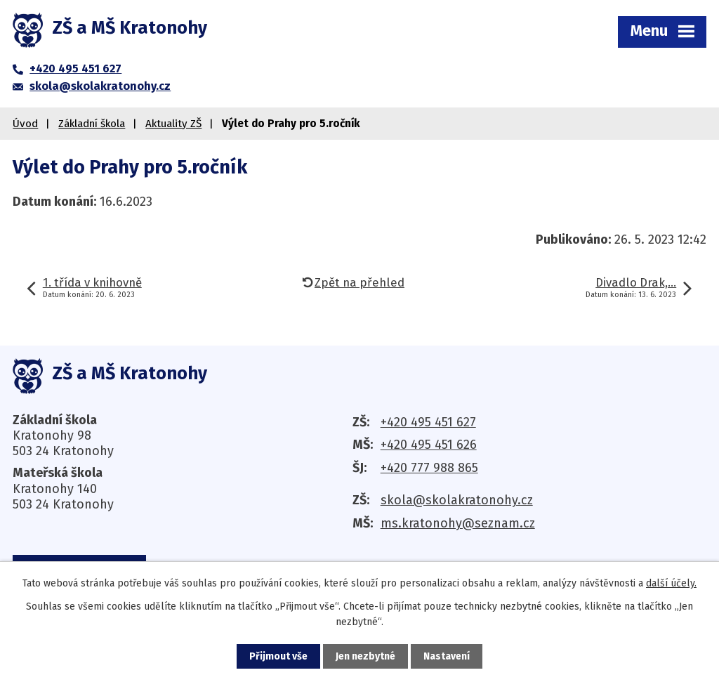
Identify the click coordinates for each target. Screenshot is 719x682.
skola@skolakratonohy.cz (457, 500)
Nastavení (446, 656)
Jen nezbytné (365, 656)
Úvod (25, 123)
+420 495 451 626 (429, 444)
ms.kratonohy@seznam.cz (458, 523)
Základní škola (91, 123)
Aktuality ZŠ (173, 123)
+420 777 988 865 (429, 468)
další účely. (671, 583)
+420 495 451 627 (428, 422)
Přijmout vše (278, 656)
